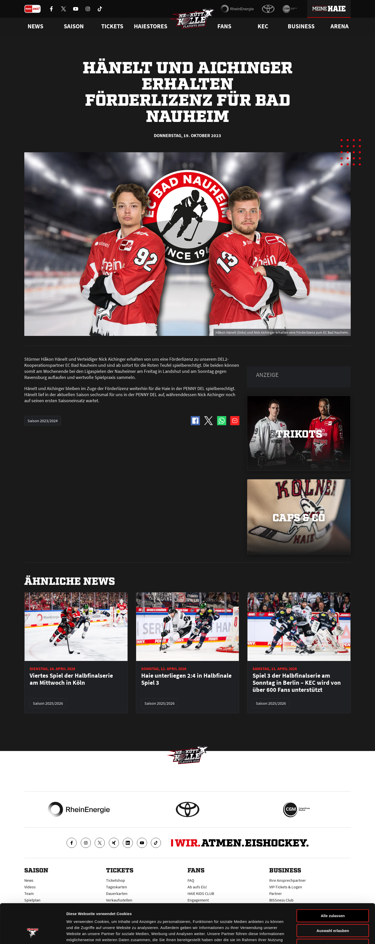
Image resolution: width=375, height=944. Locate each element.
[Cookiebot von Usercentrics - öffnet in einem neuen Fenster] (33, 934)
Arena (339, 26)
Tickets (112, 26)
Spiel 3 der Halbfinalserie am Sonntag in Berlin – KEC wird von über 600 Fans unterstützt (297, 682)
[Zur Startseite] (192, 19)
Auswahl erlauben (333, 897)
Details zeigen (269, 934)
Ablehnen (332, 912)
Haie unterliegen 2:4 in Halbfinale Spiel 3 (186, 679)
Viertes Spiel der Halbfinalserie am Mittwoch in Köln (71, 679)
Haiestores (150, 26)
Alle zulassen (333, 882)
